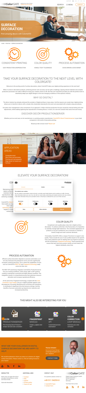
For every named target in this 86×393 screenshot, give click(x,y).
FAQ (25, 379)
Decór (6, 319)
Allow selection (43, 209)
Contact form (49, 386)
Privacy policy (28, 382)
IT (78, 1)
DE (76, 1)
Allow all (62, 209)
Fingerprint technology (64, 241)
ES (81, 1)
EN (73, 1)
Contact (80, 4)
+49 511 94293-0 (51, 380)
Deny (24, 209)
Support (68, 1)
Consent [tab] (23, 187)
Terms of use (28, 384)
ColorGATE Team (50, 384)
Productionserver (12, 322)
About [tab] (62, 187)
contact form (52, 358)
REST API (18, 264)
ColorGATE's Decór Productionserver (64, 118)
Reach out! (52, 123)
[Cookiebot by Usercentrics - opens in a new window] (65, 183)
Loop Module (74, 319)
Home (2, 43)
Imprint (26, 380)
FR (84, 1)
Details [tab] (43, 187)
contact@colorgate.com (53, 352)
